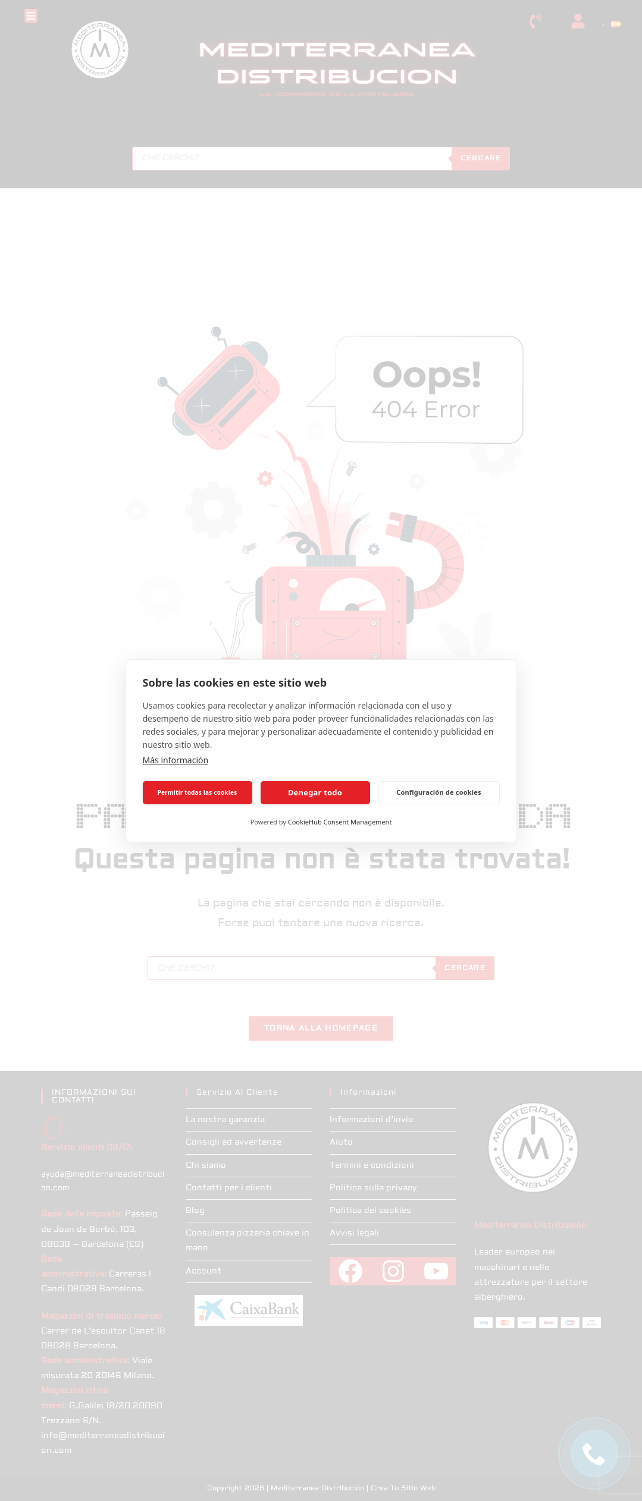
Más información (176, 760)
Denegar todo (315, 792)
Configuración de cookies (438, 792)
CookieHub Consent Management (340, 821)
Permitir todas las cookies (197, 792)
